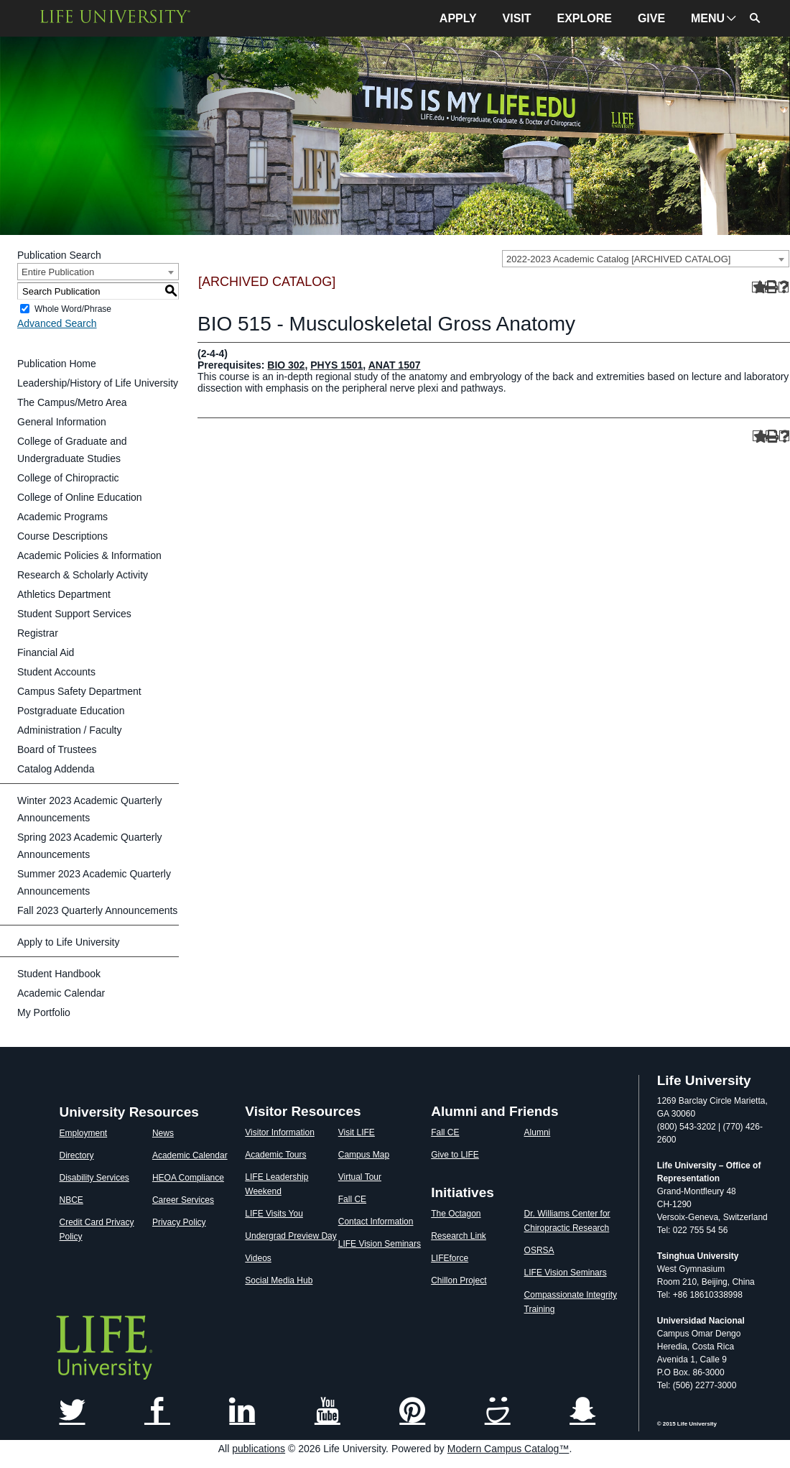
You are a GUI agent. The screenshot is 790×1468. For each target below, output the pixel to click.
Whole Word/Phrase (72, 309)
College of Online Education (79, 497)
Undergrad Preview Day (290, 1236)
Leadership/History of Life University (97, 383)
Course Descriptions (62, 536)
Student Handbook (59, 973)
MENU (708, 18)
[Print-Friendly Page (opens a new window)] (770, 287)
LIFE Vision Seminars (379, 1244)
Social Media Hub (278, 1280)
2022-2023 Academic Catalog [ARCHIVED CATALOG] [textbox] (618, 259)
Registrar (37, 633)
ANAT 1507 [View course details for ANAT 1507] (394, 365)
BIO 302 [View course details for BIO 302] (286, 365)
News (163, 1133)
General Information (61, 422)
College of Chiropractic (68, 478)
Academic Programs (62, 516)
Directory (77, 1155)
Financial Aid (45, 652)
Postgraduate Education (70, 710)
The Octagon (455, 1214)
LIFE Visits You (274, 1214)
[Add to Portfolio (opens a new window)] (757, 287)
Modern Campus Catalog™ (508, 1448)
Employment (84, 1133)
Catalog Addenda (55, 769)
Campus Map (363, 1155)
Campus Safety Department (79, 691)
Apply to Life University (68, 942)
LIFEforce (449, 1258)
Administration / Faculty (69, 730)
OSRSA (539, 1250)
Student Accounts (56, 672)
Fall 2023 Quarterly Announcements (97, 910)
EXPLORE (584, 18)
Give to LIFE (455, 1155)
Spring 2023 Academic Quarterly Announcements (89, 845)
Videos (258, 1258)
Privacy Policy (179, 1222)
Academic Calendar (61, 993)
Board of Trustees (57, 749)
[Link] (72, 1412)
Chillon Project (458, 1280)
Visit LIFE (356, 1132)
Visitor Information (280, 1132)
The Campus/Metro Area (72, 402)
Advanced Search (57, 323)
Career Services (183, 1200)
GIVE (651, 18)
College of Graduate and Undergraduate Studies (72, 449)
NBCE (71, 1200)
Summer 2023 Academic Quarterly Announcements (94, 882)
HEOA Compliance (188, 1178)
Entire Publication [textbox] (58, 272)
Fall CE (352, 1199)
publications (258, 1448)
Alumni (537, 1132)
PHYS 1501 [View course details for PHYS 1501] (336, 365)
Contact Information (376, 1222)
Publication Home (56, 363)
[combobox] (645, 258)
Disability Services (94, 1178)
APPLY (458, 18)
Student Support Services (74, 613)
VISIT (517, 18)
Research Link (458, 1236)
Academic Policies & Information (89, 555)
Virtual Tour (359, 1177)
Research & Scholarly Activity (82, 575)
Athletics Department (64, 594)
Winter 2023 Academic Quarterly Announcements (89, 809)
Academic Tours (275, 1155)
